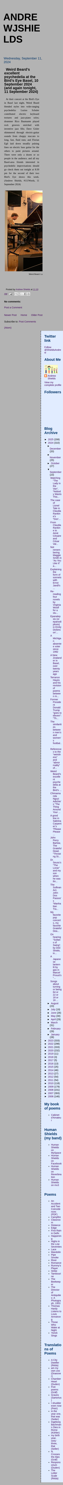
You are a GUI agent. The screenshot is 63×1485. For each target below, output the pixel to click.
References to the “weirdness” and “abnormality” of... (55, 758)
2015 (51, 1066)
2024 (51, 442)
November (55, 457)
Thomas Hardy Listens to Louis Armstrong (56, 1313)
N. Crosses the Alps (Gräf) (55, 1455)
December (55, 448)
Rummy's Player (56, 1267)
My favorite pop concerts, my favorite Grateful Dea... (55, 921)
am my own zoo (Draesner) (56, 1372)
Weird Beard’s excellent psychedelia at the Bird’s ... (55, 780)
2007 (51, 1093)
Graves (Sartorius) (56, 1398)
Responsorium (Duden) (55, 1465)
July (53, 1009)
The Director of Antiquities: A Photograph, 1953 (56, 1295)
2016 (51, 1063)
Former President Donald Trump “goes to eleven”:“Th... (56, 709)
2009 (51, 1086)
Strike (54, 1271)
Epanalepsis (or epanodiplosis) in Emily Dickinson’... (55, 624)
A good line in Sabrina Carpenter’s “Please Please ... (55, 825)
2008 (51, 1090)
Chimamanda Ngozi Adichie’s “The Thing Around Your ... (55, 803)
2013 (51, 1073)
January (55, 1034)
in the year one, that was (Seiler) (56, 1415)
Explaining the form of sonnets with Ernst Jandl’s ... (55, 579)
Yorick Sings (54, 1334)
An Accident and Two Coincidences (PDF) (55, 1208)
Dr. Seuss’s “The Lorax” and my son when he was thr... (55, 870)
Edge (54, 1228)
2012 (51, 1076)
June (54, 1012)
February (55, 1028)
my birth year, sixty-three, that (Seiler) (55, 1442)
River (54, 1260)
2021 (51, 1047)
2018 (51, 1057)
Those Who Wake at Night (55, 1326)
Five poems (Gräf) (54, 1390)
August (54, 1003)
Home (24, 315)
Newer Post (10, 315)
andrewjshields (21, 28)
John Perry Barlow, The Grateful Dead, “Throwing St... (55, 847)
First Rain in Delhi (56, 1232)
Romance (56, 1263)
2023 (51, 1040)
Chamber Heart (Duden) (56, 1381)
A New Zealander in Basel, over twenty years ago (56, 664)
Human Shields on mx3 (55, 1182)
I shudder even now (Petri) (56, 1406)
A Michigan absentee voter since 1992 (55, 643)
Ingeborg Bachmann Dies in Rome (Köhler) (56, 1427)
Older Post (37, 315)
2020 (51, 1050)
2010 (51, 1083)
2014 (51, 1070)
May (53, 1016)
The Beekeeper (55, 1282)
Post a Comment (13, 307)
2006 (51, 1096)
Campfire (56, 1217)
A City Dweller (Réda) (55, 1363)
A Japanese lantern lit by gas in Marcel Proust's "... (55, 967)
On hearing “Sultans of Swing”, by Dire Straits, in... (55, 944)
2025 (51, 439)
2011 (51, 1080)
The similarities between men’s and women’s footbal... (56, 733)
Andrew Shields (52, 377)
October (55, 463)
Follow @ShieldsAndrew (52, 350)
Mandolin (56, 1252)
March (54, 1022)
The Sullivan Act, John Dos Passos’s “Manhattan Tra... (55, 896)
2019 (51, 1053)
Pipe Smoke (55, 1256)
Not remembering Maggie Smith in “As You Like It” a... (56, 556)
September (55, 472)
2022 (51, 1043)
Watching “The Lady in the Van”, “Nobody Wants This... (55, 487)
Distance (55, 1225)
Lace (53, 1249)
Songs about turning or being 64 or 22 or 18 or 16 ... (56, 990)
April (53, 1019)
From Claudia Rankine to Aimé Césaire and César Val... (55, 533)
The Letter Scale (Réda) (54, 1474)
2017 (51, 1060)
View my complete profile (52, 383)
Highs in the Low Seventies (56, 1244)
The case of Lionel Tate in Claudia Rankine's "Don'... (55, 509)
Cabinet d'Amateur (56, 1118)
